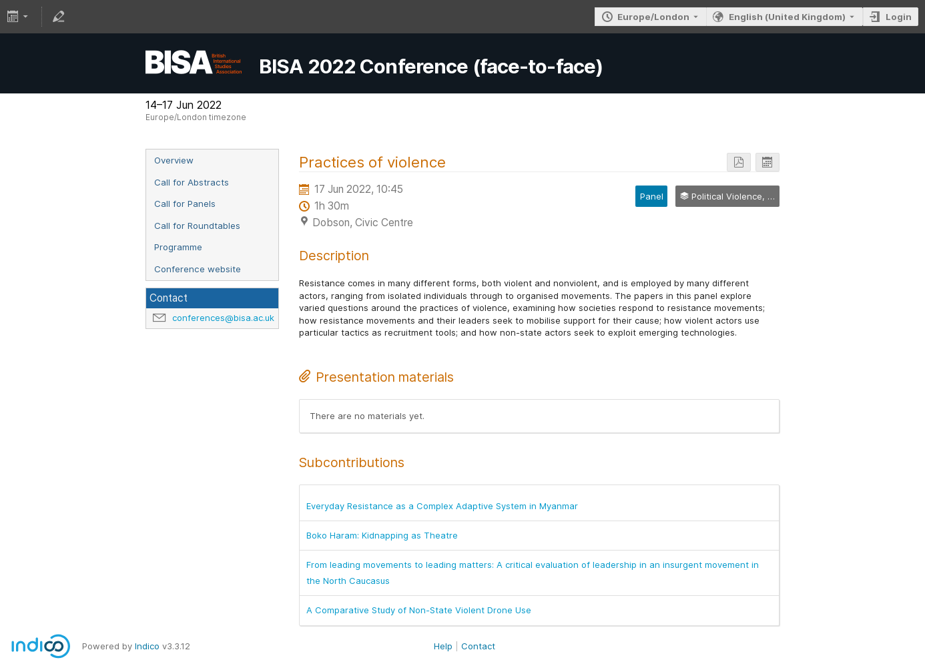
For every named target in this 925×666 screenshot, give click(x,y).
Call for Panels (185, 203)
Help (443, 646)
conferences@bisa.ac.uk (223, 317)
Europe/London (653, 16)
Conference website (197, 269)
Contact (478, 646)
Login (899, 16)
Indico (147, 646)
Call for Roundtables (197, 225)
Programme (178, 247)
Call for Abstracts (191, 182)
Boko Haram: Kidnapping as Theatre (382, 535)
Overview (174, 160)
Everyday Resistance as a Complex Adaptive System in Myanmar (442, 506)
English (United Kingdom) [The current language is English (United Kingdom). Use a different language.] (787, 16)
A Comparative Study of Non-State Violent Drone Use (418, 610)
